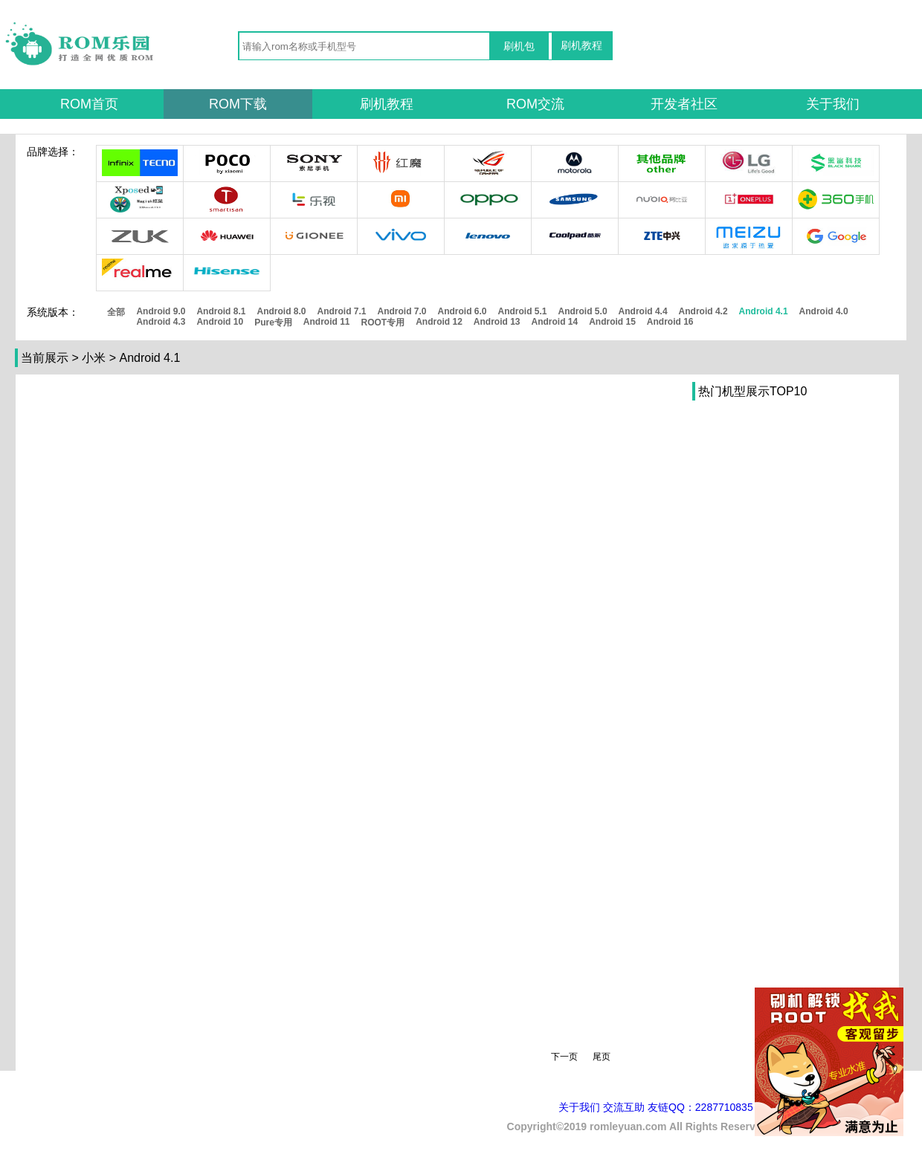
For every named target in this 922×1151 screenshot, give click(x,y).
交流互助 (624, 1107)
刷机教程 (581, 45)
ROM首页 (89, 104)
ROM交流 (535, 104)
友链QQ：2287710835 (700, 1107)
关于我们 (833, 104)
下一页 (564, 1056)
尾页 (601, 1056)
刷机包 (519, 46)
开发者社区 (684, 104)
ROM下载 (238, 104)
